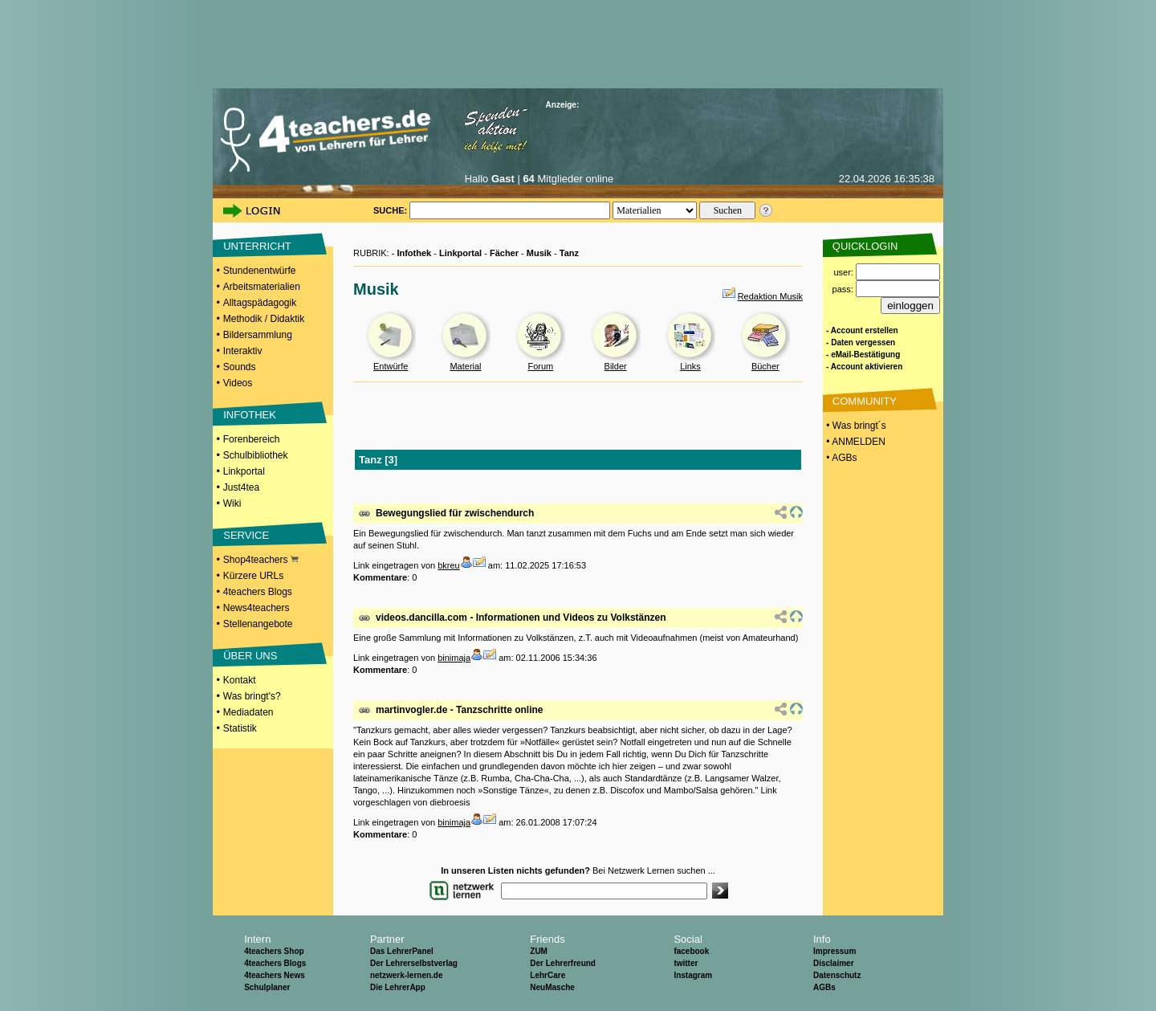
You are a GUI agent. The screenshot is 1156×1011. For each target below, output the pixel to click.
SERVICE (246, 535)
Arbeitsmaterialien (261, 286)
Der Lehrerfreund (563, 963)
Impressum (834, 951)
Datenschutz (837, 975)
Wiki (232, 503)
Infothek (414, 253)
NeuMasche (552, 987)
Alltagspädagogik (259, 302)
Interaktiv (243, 351)
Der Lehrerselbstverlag (414, 963)
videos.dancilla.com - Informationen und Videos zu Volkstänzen (521, 617)
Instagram (693, 975)
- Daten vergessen (860, 342)
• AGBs (840, 457)
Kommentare (380, 577)
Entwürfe (390, 366)
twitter (686, 963)
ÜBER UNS (250, 656)
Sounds (239, 367)
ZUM (538, 951)
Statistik (240, 728)
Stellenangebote (258, 624)
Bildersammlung (257, 334)
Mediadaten (248, 712)
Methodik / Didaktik (263, 318)
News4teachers (256, 608)
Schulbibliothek (255, 455)
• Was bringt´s (855, 425)
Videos (237, 383)
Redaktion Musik (770, 296)
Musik (539, 253)
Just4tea (241, 487)
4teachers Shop (273, 951)
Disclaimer (833, 963)
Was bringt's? (252, 696)
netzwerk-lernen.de (406, 975)
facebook (691, 951)
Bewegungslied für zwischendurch (455, 513)
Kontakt (239, 680)
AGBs (824, 987)
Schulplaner (267, 987)
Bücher (765, 366)
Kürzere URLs (253, 575)
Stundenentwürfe (259, 270)
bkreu (449, 565)
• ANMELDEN (854, 441)
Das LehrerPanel (402, 951)
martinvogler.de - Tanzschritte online (459, 709)
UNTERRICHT (257, 246)
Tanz (569, 253)
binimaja (454, 657)
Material (465, 366)
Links (690, 366)
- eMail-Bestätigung (863, 354)
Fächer (504, 253)
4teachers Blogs (257, 591)
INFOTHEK (249, 415)
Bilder (615, 366)
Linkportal (244, 471)
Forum (540, 366)
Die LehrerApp (397, 987)
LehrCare (547, 975)
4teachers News (274, 975)
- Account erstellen (862, 330)
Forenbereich (251, 439)
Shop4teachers (261, 559)
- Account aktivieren (864, 366)
